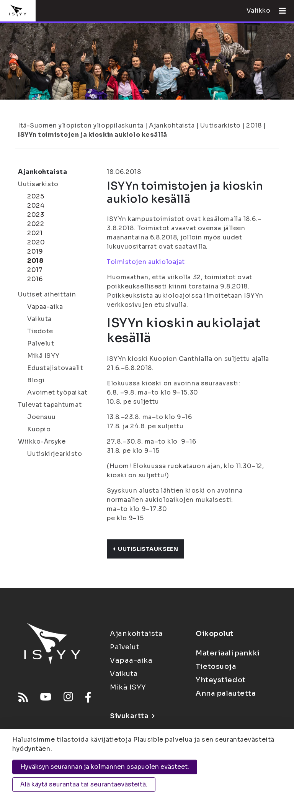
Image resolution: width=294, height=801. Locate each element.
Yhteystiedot (221, 680)
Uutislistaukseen (145, 548)
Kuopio (39, 429)
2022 (35, 224)
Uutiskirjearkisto (54, 454)
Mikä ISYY (43, 356)
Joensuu (41, 417)
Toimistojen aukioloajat (146, 262)
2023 (35, 215)
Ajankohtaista (171, 125)
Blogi (36, 380)
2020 (36, 242)
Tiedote (40, 331)
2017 (34, 270)
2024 (35, 205)
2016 (34, 279)
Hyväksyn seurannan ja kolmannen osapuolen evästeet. (104, 767)
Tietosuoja (216, 666)
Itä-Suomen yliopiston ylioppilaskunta (81, 125)
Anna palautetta (225, 693)
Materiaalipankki (228, 653)
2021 (34, 233)
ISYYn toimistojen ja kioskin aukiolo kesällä (92, 135)
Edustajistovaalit (55, 368)
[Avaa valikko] (279, 11)
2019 (35, 251)
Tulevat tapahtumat (50, 405)
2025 (35, 196)
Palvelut (40, 343)
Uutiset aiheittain (47, 294)
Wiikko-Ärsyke (41, 441)
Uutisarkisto (220, 125)
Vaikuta (39, 319)
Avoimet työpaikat (57, 392)
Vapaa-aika (45, 307)
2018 (253, 125)
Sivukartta (132, 716)
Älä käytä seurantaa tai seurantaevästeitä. (83, 784)
